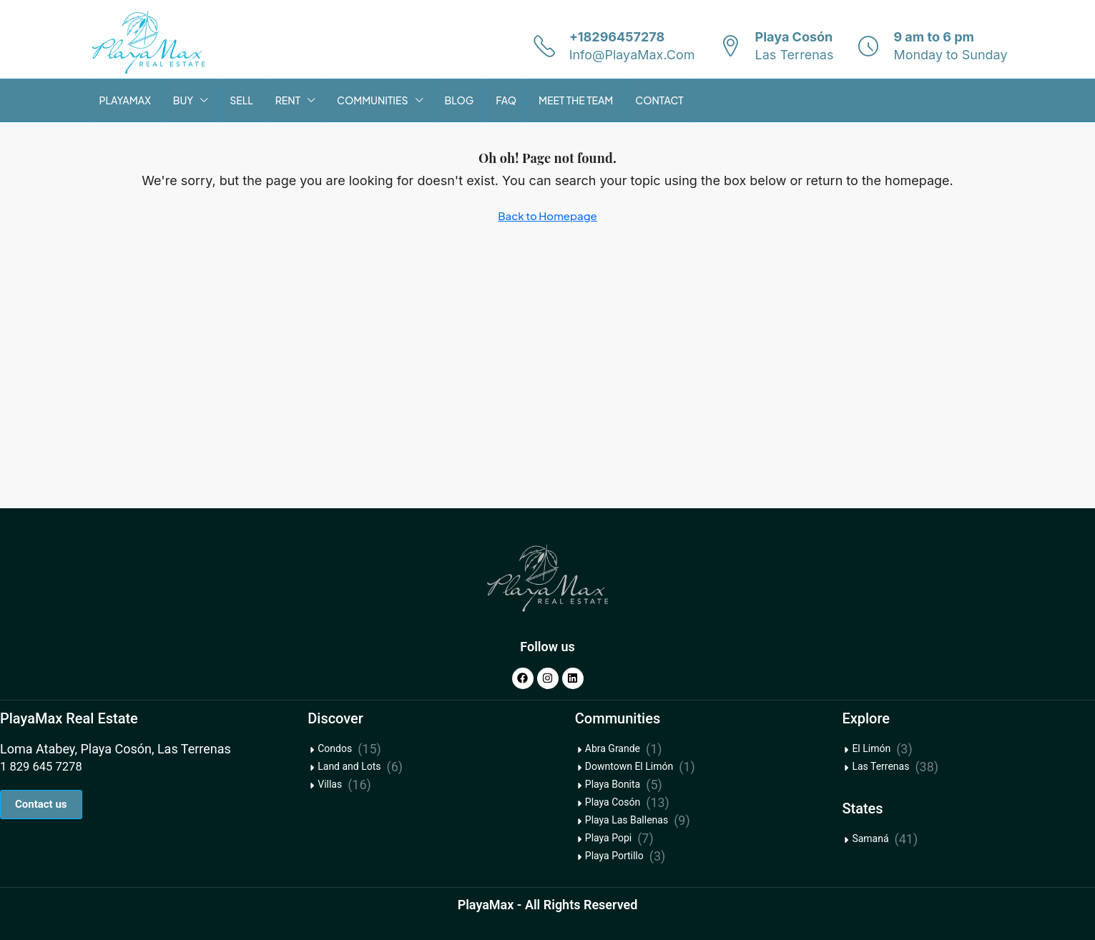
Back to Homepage (547, 215)
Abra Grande (612, 748)
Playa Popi (608, 837)
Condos (335, 748)
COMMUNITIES (372, 100)
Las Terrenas (880, 766)
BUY (183, 100)
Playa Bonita (612, 784)
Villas (330, 784)
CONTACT (659, 100)
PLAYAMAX (125, 100)
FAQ (506, 100)
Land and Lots (349, 766)
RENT (287, 100)
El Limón (871, 748)
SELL (241, 100)
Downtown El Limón (629, 766)
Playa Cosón (612, 802)
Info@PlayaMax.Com (632, 54)
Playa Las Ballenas (626, 820)
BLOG (459, 100)
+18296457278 (617, 36)
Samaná (870, 838)
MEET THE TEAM (576, 100)
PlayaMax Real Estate (69, 718)
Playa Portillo (614, 855)
